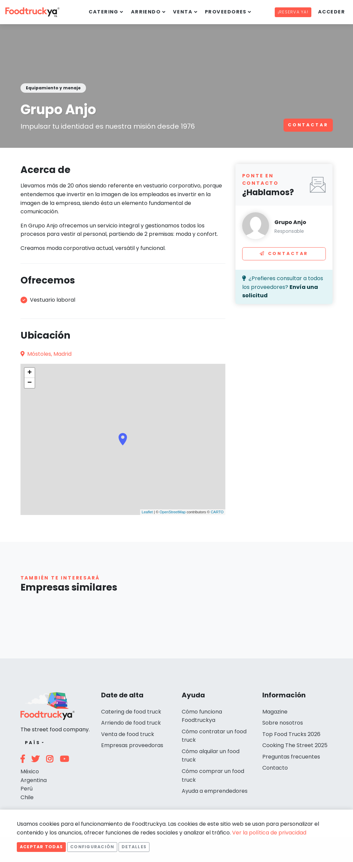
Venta (182, 11)
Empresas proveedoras (132, 745)
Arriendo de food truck (131, 723)
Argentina (33, 780)
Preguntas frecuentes (291, 757)
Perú (26, 788)
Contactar (308, 125)
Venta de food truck (127, 734)
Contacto (275, 768)
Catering (104, 11)
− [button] (29, 383)
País (33, 742)
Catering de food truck (131, 712)
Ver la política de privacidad (269, 832)
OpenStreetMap (173, 512)
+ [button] (29, 373)
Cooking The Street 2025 (294, 745)
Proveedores (226, 11)
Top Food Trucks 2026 (291, 734)
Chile (27, 797)
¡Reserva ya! (293, 12)
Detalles (134, 847)
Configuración (92, 847)
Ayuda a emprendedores (215, 791)
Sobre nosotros (282, 723)
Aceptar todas (41, 847)
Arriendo (146, 11)
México (29, 771)
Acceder (331, 11)
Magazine (275, 712)
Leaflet (147, 512)
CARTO (217, 512)
